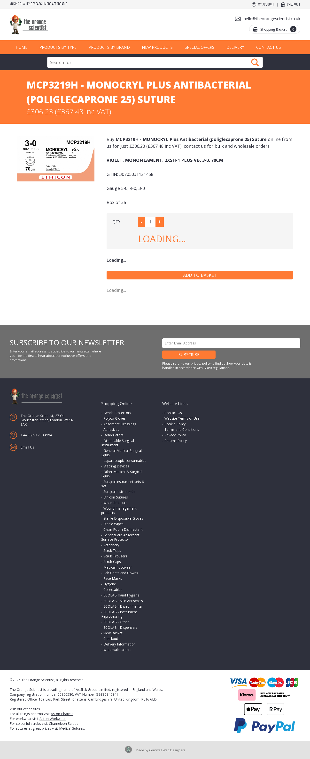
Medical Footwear (117, 567)
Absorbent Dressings (119, 424)
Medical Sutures (71, 728)
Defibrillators (113, 435)
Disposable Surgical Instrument (117, 442)
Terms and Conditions (181, 429)
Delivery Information (119, 644)
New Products (157, 47)
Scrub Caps (112, 561)
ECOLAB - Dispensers (120, 627)
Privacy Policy (175, 435)
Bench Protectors (117, 412)
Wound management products (119, 510)
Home (21, 47)
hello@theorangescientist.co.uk (271, 18)
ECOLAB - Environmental (122, 606)
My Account (266, 4)
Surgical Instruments (119, 491)
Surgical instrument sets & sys (123, 483)
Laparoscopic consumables (124, 460)
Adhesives (111, 429)
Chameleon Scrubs (63, 723)
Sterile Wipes (113, 524)
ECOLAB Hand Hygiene (121, 595)
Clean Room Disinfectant (123, 529)
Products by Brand (109, 47)
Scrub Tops (112, 550)
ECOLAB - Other (116, 622)
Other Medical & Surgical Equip (121, 473)
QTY (116, 221)
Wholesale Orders (117, 649)
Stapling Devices (116, 466)
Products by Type (58, 47)
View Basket (113, 633)
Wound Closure (115, 502)
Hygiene (109, 584)
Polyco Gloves (114, 418)
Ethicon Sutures (115, 497)
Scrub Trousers (115, 556)
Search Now (255, 62)
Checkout (293, 4)
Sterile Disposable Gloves (123, 518)
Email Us (27, 447)
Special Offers (199, 47)
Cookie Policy (175, 424)
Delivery (235, 47)
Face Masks (112, 578)
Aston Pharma (62, 713)
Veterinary (111, 545)
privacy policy (201, 363)
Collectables (112, 589)
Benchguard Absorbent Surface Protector (120, 537)
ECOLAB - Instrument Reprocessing (119, 614)
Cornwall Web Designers (167, 750)
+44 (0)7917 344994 (36, 435)
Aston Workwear (52, 718)
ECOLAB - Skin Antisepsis (123, 600)
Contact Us (268, 47)
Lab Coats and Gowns (120, 573)
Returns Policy (175, 440)
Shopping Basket (278, 29)
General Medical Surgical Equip (121, 452)
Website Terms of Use (182, 418)
